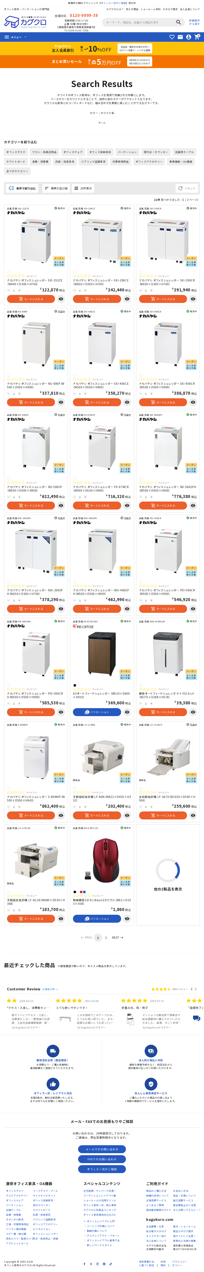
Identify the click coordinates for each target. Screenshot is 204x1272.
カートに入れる (31, 299)
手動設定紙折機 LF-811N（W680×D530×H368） (36, 902)
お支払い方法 (180, 1191)
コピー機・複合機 (16, 1234)
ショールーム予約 (150, 9)
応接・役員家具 (65, 162)
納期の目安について (157, 1196)
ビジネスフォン (42, 1230)
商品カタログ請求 (183, 1232)
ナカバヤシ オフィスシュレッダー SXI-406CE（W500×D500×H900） (101, 386)
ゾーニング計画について (101, 1227)
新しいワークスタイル (99, 1246)
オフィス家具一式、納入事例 (99, 1206)
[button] (191, 990)
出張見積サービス (156, 1201)
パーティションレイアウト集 (99, 1196)
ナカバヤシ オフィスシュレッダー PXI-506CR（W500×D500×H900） (167, 592)
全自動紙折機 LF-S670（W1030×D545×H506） (167, 799)
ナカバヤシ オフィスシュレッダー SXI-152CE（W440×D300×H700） (35, 282)
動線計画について (97, 1231)
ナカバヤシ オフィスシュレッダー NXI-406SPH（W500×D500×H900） (101, 592)
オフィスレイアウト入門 (101, 1222)
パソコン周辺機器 (16, 1230)
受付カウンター (42, 1206)
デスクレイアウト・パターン (103, 1236)
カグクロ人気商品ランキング (99, 1210)
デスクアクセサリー (17, 1196)
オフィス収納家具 (100, 152)
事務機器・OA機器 (181, 162)
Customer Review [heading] (24, 989)
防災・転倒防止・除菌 (45, 1239)
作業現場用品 (121, 162)
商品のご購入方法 (156, 1191)
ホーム (102, 123)
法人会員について (190, 9)
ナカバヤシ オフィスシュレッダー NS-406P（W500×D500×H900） (35, 386)
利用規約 (163, 1264)
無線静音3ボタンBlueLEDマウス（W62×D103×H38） (102, 902)
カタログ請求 (170, 9)
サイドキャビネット (44, 1196)
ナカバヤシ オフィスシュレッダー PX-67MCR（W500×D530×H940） (101, 489)
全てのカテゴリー (17, 172)
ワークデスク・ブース (45, 1191)
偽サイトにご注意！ (184, 1237)
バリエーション (97, 713)
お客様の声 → (50, 990)
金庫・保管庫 (40, 162)
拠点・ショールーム (184, 1227)
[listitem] (73, 1014)
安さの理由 (132, 9)
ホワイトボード (16, 162)
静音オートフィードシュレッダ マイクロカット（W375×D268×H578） (167, 696)
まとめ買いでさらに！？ (187, 1210)
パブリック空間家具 (93, 162)
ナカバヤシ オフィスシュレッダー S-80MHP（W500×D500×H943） (36, 799)
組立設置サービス (183, 1201)
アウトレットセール (17, 1244)
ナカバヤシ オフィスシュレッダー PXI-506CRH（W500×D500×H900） (35, 696)
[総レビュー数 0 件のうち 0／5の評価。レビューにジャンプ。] (22, 277)
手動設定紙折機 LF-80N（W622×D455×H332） (102, 799)
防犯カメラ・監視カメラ (20, 1239)
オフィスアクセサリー (149, 162)
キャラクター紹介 (156, 1237)
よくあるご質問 (155, 1206)
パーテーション (127, 152)
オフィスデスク (16, 152)
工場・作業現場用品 (17, 1225)
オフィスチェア (73, 152)
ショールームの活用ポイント (99, 1201)
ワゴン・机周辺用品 (44, 152)
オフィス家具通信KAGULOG (99, 1215)
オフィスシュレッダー (45, 1234)
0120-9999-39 (84, 15)
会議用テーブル (184, 152)
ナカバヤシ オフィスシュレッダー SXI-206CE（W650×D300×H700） (101, 282)
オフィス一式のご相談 (113, 3)
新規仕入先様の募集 (184, 1242)
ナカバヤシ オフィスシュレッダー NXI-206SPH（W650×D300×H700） (35, 592)
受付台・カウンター (156, 152)
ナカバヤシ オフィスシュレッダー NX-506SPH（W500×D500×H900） (167, 489)
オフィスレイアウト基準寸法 (103, 1241)
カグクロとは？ (115, 9)
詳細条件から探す (194, 22)
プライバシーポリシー (179, 1264)
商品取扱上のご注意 (184, 1206)
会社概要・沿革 (155, 1227)
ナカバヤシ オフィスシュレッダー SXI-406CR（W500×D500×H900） (167, 386)
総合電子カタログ (156, 1232)
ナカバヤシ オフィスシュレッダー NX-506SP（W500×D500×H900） (34, 489)
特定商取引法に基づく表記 (146, 1264)
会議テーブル (13, 1210)
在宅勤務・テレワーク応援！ (99, 1191)
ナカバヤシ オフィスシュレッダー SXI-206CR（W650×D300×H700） (167, 282)
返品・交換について (184, 1196)
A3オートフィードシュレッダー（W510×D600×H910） (101, 696)
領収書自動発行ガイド (159, 1210)
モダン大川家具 (15, 1220)
